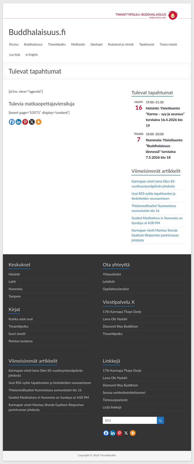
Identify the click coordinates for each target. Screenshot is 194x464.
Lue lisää (14, 54)
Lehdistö (109, 281)
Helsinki (14, 274)
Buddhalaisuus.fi (37, 32)
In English (32, 54)
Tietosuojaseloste (115, 400)
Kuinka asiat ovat (20, 319)
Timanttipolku (56, 44)
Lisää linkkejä (112, 407)
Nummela (15, 289)
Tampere (14, 296)
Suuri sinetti (16, 334)
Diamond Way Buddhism (120, 326)
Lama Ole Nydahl (115, 319)
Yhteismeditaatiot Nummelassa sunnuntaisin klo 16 (45, 390)
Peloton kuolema (20, 341)
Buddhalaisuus (33, 44)
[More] (38, 122)
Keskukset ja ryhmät (121, 44)
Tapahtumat (146, 44)
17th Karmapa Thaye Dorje (122, 312)
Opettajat (96, 44)
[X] (32, 122)
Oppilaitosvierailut (116, 289)
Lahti (12, 281)
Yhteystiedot (112, 274)
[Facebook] (12, 122)
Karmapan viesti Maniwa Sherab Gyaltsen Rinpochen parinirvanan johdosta (155, 235)
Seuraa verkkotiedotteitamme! (124, 392)
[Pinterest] (25, 122)
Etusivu (13, 44)
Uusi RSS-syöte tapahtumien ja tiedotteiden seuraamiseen (49, 383)
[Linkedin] (18, 122)
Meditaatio (78, 44)
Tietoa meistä (168, 44)
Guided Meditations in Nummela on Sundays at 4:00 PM (48, 397)
